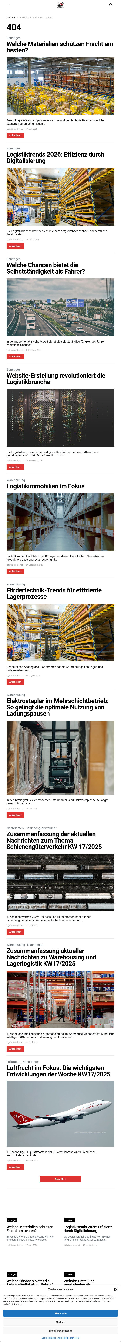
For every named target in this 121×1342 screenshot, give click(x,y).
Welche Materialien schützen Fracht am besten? (60, 47)
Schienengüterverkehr (41, 828)
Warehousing (16, 480)
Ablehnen (60, 1322)
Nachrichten (15, 828)
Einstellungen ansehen (60, 1330)
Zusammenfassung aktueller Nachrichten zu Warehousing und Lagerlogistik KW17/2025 (51, 957)
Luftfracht (13, 1062)
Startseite (11, 17)
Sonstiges (13, 38)
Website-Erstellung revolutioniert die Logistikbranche (56, 379)
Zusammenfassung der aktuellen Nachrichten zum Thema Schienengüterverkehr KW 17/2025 (54, 840)
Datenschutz (62, 1338)
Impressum (74, 1338)
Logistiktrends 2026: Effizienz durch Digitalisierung (55, 158)
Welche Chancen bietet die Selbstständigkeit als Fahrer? (46, 268)
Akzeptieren (60, 1313)
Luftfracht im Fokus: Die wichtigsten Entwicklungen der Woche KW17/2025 (58, 1071)
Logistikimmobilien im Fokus (45, 486)
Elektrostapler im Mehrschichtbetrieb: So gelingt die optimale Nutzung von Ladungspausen (57, 707)
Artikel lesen (15, 135)
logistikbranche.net (15, 129)
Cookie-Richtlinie (49, 1338)
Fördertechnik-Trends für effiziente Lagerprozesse (54, 593)
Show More (60, 1179)
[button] (116, 1289)
